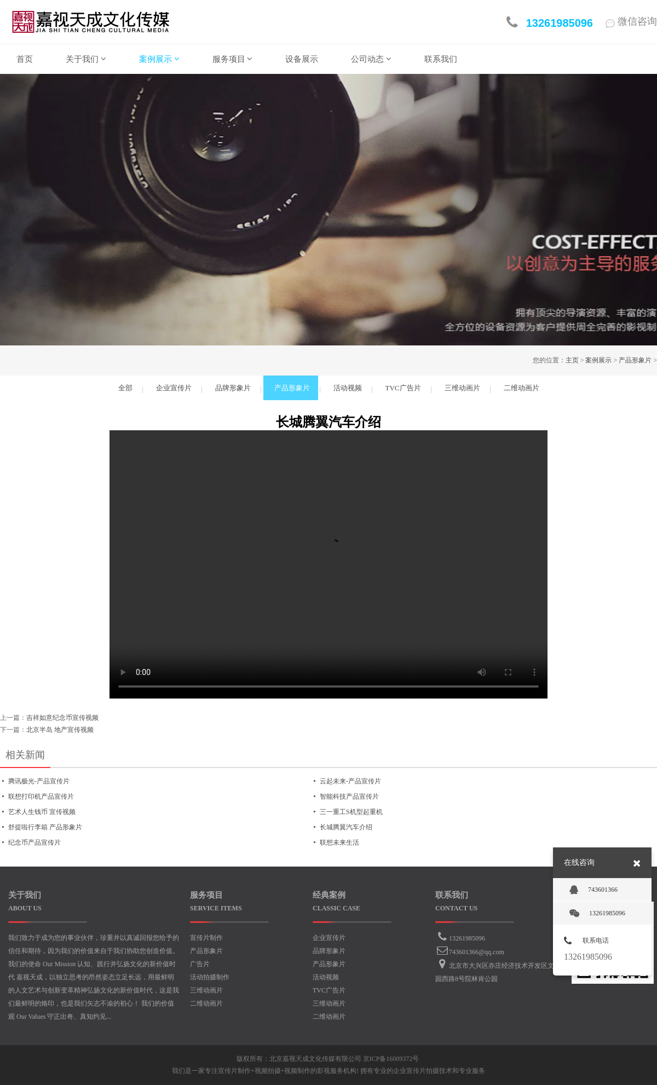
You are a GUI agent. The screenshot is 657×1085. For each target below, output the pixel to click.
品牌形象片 (329, 951)
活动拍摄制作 (209, 977)
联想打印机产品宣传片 (41, 796)
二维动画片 (206, 1003)
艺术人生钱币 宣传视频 (42, 812)
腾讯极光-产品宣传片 (39, 781)
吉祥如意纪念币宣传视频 (62, 718)
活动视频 (326, 977)
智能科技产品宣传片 (349, 796)
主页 (572, 360)
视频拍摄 (268, 1071)
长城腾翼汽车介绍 (346, 827)
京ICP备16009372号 (391, 1059)
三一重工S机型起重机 (351, 812)
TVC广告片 (329, 990)
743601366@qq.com (476, 952)
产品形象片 (635, 360)
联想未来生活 (339, 842)
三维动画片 (206, 990)
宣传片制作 (206, 938)
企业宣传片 (329, 938)
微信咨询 (631, 21)
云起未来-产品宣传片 (350, 781)
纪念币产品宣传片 (34, 842)
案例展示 (598, 360)
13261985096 (467, 938)
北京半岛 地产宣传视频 (60, 730)
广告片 (200, 964)
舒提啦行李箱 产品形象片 (45, 827)
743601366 (593, 890)
